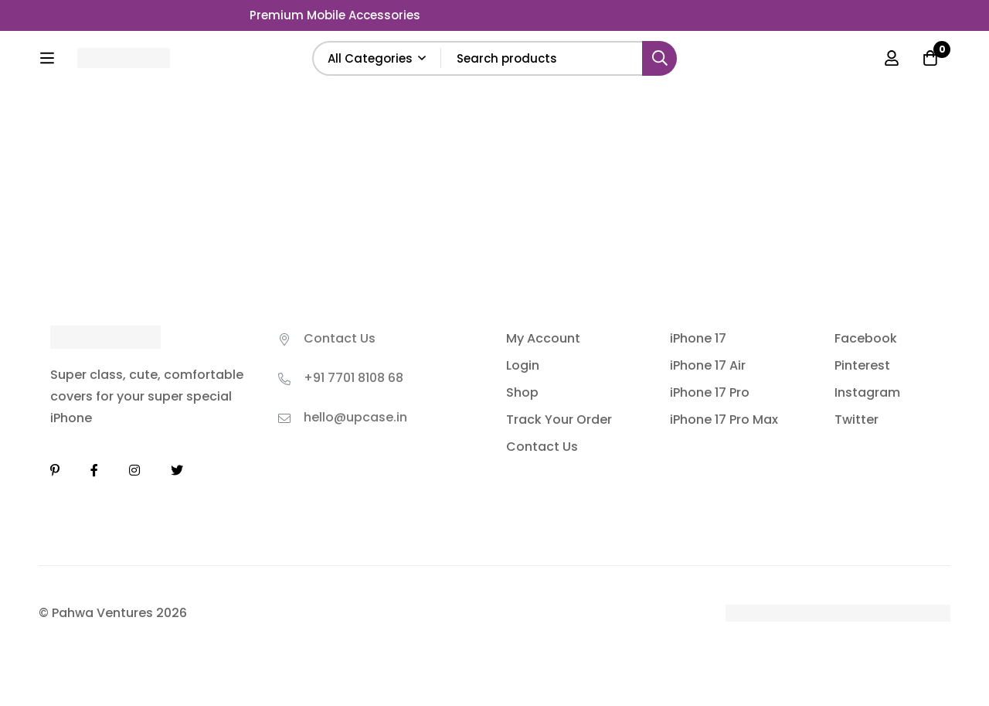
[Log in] (891, 58)
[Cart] (930, 58)
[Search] (659, 58)
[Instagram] (134, 470)
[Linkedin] (54, 470)
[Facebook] (94, 470)
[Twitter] (177, 470)
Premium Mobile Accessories (335, 15)
